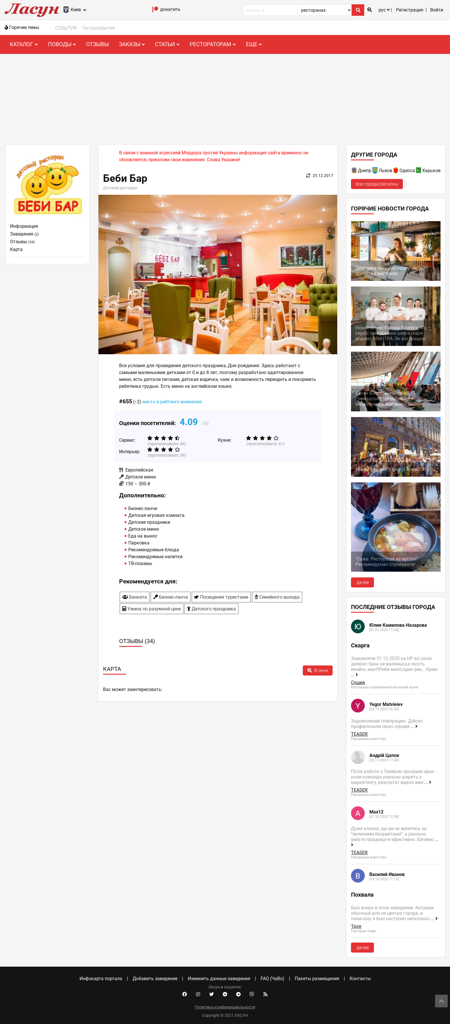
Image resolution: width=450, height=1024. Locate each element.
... (354, 675)
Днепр (364, 170)
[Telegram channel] (238, 994)
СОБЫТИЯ (66, 28)
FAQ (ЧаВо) (272, 978)
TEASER (359, 734)
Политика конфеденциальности (225, 1007)
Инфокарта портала (100, 978)
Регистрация (409, 10)
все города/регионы (377, 184)
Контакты (360, 978)
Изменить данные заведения (219, 978)
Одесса (407, 170)
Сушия (358, 682)
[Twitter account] (211, 994)
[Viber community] (252, 994)
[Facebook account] (184, 994)
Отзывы (97, 44)
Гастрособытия (98, 28)
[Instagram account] (198, 994)
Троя (356, 926)
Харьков (431, 170)
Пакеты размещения (317, 978)
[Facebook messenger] (225, 994)
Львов (385, 170)
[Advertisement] (225, 97)
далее (362, 582)
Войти (436, 10)
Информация (24, 226)
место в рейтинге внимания (172, 401)
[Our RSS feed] (265, 994)
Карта (16, 249)
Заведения (24, 234)
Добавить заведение (155, 978)
